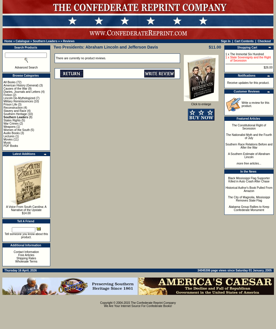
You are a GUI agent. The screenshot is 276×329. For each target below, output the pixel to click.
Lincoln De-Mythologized (19, 98)
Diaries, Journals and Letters (21, 91)
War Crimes (10, 123)
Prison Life (10, 104)
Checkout (264, 41)
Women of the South (16, 130)
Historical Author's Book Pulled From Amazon (249, 189)
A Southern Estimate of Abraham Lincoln (249, 155)
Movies (8, 139)
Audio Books (11, 133)
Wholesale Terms (26, 261)
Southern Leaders (45, 41)
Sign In (225, 41)
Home (8, 41)
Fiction (7, 95)
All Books (9, 82)
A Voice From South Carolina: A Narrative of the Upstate (26, 208)
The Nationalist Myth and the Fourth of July (249, 136)
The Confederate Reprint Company (153, 302)
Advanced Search (26, 67)
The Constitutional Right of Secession (249, 127)
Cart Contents (244, 41)
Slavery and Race (14, 110)
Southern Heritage (15, 114)
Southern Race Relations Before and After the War (249, 146)
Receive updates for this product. (248, 82)
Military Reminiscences (18, 101)
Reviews (69, 41)
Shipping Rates (26, 258)
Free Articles (26, 255)
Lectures (8, 136)
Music (7, 142)
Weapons (9, 126)
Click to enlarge (201, 103)
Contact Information (26, 252)
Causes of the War (15, 88)
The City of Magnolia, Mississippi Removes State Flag (249, 199)
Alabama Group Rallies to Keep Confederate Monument (249, 208)
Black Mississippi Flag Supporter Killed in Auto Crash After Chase (249, 180)
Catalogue (22, 41)
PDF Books (10, 145)
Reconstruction (13, 107)
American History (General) (20, 85)
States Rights (12, 120)
